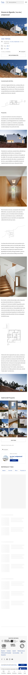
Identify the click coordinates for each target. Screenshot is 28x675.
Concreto (10, 470)
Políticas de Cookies (14, 665)
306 (7, 46)
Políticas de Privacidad (6, 665)
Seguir (14, 460)
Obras (16, 470)
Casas (2, 39)
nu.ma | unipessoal (14, 41)
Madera (4, 470)
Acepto (22, 665)
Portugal (7, 39)
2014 (7, 48)
